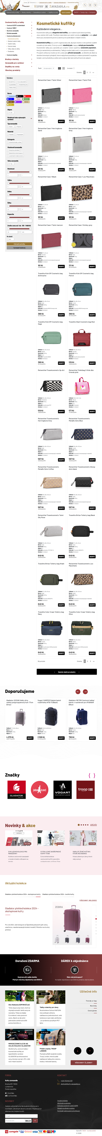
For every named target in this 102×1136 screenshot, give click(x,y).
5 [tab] (87, 824)
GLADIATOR (11, 84)
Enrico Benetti (21, 82)
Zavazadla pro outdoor (39, 12)
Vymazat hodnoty (19, 248)
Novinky (93, 1006)
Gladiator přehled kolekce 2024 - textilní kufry (58, 894)
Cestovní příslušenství (60, 2)
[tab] (93, 824)
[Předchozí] (90, 1051)
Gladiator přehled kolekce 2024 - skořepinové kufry (23, 894)
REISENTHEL (22, 84)
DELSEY (10, 82)
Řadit (40, 68)
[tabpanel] (19, 847)
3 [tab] (83, 824)
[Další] (77, 1051)
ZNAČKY (76, 12)
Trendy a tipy (83, 12)
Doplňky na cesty (53, 12)
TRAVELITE (11, 87)
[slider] (8, 172)
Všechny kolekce (88, 900)
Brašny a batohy (26, 12)
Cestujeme (92, 12)
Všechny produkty (12, 70)
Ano (9, 239)
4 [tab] (85, 824)
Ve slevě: (70, 68)
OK (35, 1120)
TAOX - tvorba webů (89, 1131)
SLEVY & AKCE (66, 12)
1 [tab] (79, 825)
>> (93, 72)
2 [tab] (81, 824)
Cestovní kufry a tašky (45, 2)
